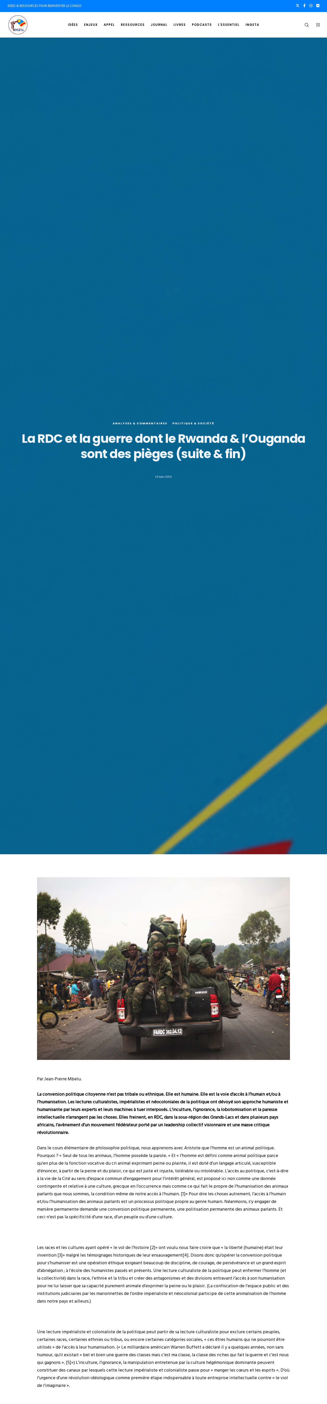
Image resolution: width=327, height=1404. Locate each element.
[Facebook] (304, 5)
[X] (297, 5)
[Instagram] (310, 5)
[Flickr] (317, 5)
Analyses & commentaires (140, 424)
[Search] (303, 25)
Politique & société (193, 424)
